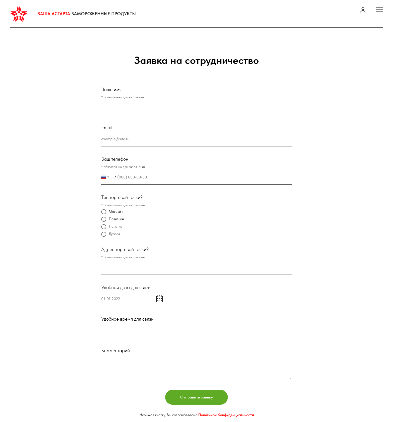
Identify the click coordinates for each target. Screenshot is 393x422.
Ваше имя (111, 89)
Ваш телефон (114, 159)
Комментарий (115, 350)
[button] (363, 10)
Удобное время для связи (127, 319)
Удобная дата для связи (126, 287)
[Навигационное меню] (379, 10)
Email (106, 127)
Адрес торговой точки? (125, 249)
